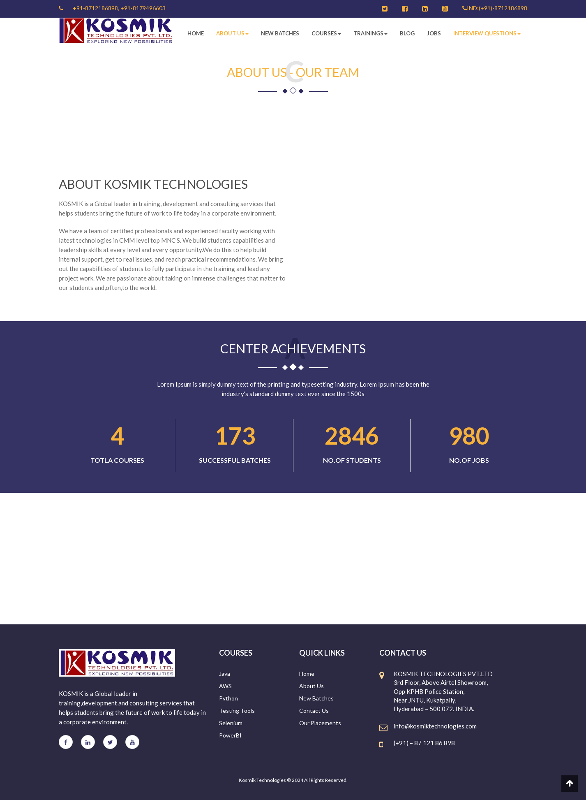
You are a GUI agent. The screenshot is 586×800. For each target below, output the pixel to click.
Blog (407, 33)
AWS (225, 685)
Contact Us (314, 710)
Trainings (370, 33)
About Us (232, 33)
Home (195, 33)
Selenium (230, 722)
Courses (326, 33)
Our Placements (320, 722)
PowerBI (230, 735)
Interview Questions (487, 33)
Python (228, 698)
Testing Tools (237, 710)
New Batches (280, 33)
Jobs (434, 33)
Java (224, 673)
